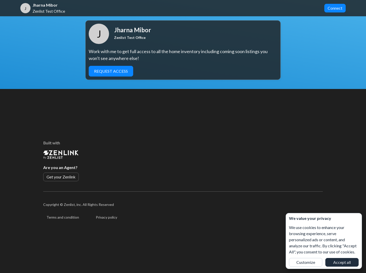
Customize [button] (305, 262)
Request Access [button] (111, 71)
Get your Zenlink (61, 176)
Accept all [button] (342, 262)
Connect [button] (335, 8)
